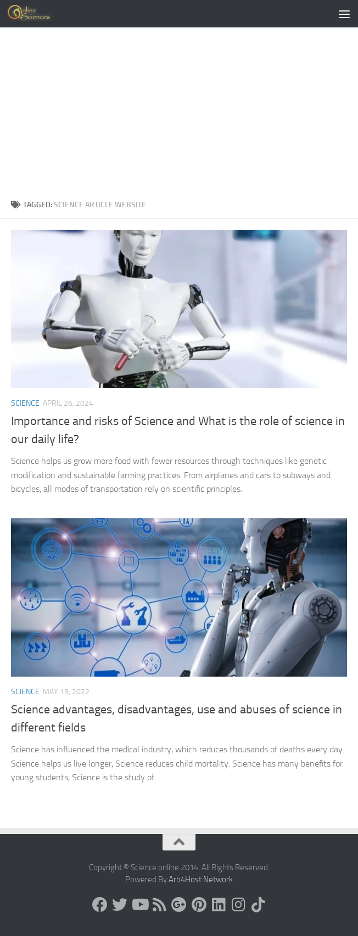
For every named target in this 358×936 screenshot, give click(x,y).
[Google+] (179, 904)
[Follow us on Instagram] (238, 904)
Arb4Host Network (201, 879)
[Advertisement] (179, 116)
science (25, 403)
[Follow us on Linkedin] (218, 904)
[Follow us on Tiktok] (258, 904)
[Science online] (100, 904)
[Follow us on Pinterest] (198, 904)
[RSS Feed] (159, 904)
